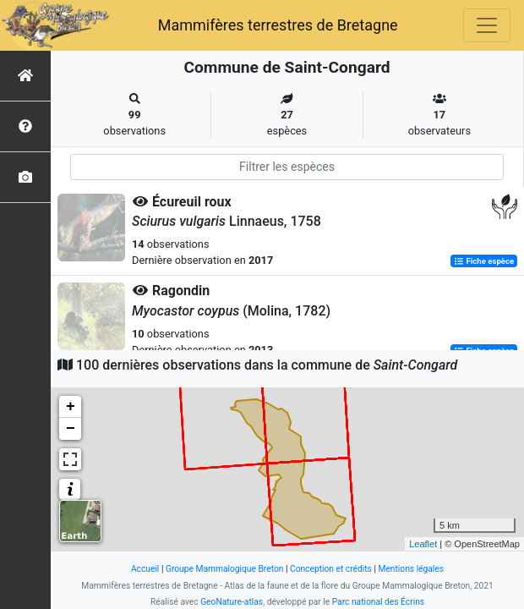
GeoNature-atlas (231, 601)
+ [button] (70, 407)
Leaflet (423, 544)
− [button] (70, 429)
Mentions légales (411, 568)
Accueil (145, 568)
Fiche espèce (484, 261)
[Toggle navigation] (486, 25)
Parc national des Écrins (378, 601)
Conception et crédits (331, 568)
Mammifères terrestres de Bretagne (278, 25)
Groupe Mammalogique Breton (224, 568)
